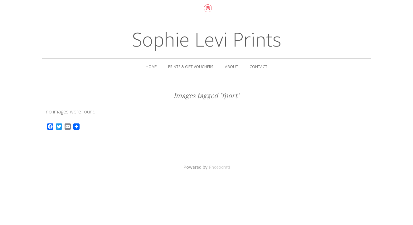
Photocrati (219, 167)
